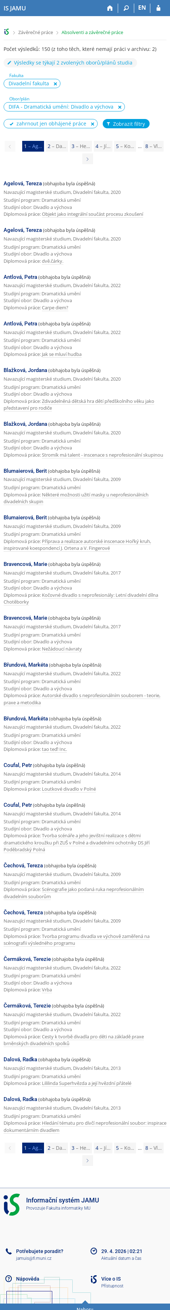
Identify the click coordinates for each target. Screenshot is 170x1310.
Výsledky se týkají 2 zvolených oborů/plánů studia (69, 62)
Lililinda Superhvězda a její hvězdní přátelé (86, 1083)
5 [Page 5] (125, 146)
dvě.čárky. (52, 261)
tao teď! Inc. (54, 749)
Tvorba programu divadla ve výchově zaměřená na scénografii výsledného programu (77, 940)
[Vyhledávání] (126, 8)
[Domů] (110, 8)
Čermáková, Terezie (27, 959)
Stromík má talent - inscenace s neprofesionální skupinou (102, 455)
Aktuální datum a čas (121, 1258)
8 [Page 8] (153, 146)
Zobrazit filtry (125, 124)
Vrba (47, 989)
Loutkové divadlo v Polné (69, 789)
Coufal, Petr (18, 765)
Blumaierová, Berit (25, 471)
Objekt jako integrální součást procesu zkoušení (92, 214)
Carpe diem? (55, 307)
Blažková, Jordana (25, 370)
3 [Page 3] (81, 146)
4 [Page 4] (103, 146)
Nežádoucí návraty (62, 649)
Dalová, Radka (20, 1059)
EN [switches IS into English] (142, 7)
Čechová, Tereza (23, 865)
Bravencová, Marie (25, 564)
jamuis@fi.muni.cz (34, 1258)
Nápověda (27, 1279)
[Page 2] (87, 158)
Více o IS (111, 1279)
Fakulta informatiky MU (68, 1208)
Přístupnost (112, 1285)
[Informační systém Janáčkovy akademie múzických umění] (15, 8)
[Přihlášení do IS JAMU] (158, 8)
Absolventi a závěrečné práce (92, 32)
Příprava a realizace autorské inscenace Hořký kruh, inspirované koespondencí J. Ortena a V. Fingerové (77, 545)
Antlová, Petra (20, 277)
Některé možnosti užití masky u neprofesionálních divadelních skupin (76, 498)
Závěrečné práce (35, 32)
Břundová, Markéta (26, 665)
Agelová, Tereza (23, 183)
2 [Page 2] (57, 146)
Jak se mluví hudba (62, 354)
